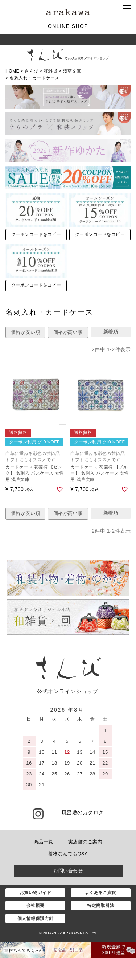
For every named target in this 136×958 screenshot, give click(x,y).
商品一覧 (43, 841)
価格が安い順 (25, 332)
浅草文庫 (72, 71)
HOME (12, 71)
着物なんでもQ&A (68, 853)
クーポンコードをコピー (36, 234)
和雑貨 (51, 71)
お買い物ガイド (35, 892)
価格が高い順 (68, 332)
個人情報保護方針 (35, 918)
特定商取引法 (100, 905)
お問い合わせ (68, 870)
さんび (31, 71)
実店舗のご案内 (85, 841)
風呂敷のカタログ (83, 812)
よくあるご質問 (101, 892)
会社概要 (35, 905)
